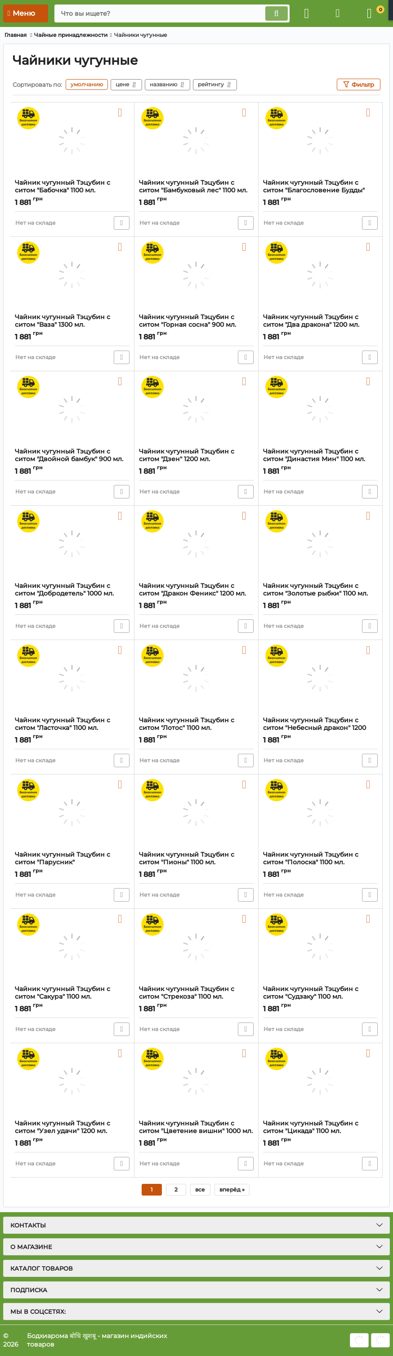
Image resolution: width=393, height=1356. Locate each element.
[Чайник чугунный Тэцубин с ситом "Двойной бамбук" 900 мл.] (72, 409)
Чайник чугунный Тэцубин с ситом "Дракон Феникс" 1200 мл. (196, 593)
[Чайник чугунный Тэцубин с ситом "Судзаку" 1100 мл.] (320, 947)
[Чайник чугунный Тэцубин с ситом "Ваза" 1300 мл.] (72, 275)
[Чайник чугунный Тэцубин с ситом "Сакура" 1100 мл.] (72, 947)
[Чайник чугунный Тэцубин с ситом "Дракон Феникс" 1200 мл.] (196, 544)
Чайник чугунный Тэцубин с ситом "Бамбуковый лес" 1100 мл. (196, 190)
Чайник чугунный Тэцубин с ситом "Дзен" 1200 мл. (196, 459)
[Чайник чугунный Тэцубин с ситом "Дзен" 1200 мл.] (196, 409)
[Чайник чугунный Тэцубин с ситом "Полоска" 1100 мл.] (320, 812)
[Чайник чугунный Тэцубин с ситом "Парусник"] (72, 812)
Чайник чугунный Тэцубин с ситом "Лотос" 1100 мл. (196, 728)
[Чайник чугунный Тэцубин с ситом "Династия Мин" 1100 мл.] (320, 409)
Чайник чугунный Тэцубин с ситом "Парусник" (72, 862)
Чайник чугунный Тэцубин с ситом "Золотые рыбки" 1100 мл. (320, 593)
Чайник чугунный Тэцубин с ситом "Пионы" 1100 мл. (196, 862)
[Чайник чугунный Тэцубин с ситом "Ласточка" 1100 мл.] (72, 678)
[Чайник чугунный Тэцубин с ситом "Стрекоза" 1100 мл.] (196, 947)
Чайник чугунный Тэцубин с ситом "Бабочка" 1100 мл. (72, 190)
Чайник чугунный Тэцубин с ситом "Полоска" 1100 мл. (320, 862)
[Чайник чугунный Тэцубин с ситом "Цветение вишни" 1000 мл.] (196, 1081)
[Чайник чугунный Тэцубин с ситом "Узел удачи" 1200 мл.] (72, 1081)
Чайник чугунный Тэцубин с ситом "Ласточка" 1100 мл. (72, 728)
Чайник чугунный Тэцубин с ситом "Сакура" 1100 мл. (72, 997)
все (200, 1189)
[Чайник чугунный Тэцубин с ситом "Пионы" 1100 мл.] (196, 812)
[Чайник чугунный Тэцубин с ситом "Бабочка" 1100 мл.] (72, 140)
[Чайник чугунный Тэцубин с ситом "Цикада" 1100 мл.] (320, 1081)
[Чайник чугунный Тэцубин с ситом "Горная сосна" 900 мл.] (196, 275)
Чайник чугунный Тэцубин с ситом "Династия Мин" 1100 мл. (320, 459)
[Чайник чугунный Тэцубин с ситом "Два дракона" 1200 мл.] (320, 275)
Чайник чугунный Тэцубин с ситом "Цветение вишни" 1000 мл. (196, 1131)
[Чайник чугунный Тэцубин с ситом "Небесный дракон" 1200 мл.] (320, 678)
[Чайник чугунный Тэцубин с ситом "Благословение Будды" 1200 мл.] (320, 140)
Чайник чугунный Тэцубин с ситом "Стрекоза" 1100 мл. (196, 997)
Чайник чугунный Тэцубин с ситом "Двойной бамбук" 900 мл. (72, 459)
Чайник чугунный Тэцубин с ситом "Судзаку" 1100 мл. (320, 997)
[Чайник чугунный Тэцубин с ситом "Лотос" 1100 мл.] (196, 678)
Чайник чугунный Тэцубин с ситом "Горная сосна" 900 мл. (196, 325)
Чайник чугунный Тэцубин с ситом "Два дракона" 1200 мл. (320, 325)
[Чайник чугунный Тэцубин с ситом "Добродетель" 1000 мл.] (72, 544)
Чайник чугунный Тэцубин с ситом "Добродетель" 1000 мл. (72, 593)
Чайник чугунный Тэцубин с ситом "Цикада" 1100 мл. (320, 1131)
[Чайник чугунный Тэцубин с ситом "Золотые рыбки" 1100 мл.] (320, 544)
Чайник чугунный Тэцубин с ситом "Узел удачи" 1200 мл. (72, 1131)
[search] (171, 13)
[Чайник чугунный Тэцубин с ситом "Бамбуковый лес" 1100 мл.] (196, 140)
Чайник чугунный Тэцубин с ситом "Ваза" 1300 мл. (72, 325)
